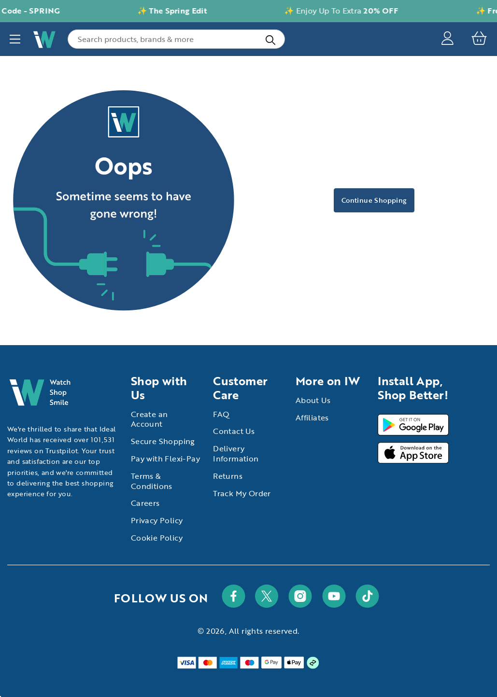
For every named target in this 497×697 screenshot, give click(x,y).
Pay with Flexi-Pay (165, 458)
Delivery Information (235, 453)
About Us (313, 400)
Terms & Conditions (151, 481)
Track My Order (242, 493)
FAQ (221, 414)
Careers (145, 503)
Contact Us (234, 431)
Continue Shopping (374, 200)
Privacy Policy (157, 520)
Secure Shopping (163, 441)
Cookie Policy (157, 538)
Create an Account (149, 419)
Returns (227, 476)
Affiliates (312, 417)
